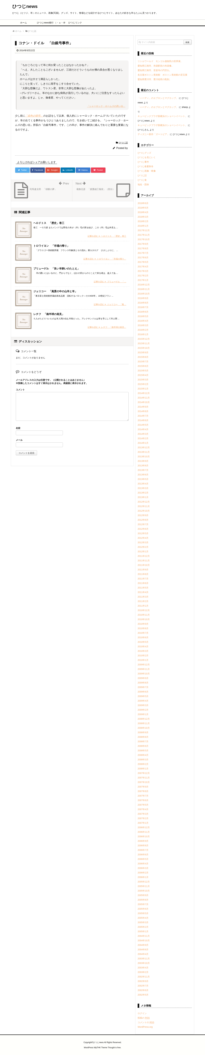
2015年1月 (143, 388)
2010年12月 (144, 610)
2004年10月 (144, 940)
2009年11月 (144, 669)
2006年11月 (144, 832)
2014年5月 (143, 425)
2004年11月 (144, 936)
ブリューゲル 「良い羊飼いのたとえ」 (56, 268)
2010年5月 (143, 642)
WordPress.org (145, 1027)
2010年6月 (143, 637)
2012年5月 (143, 533)
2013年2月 (143, 492)
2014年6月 (143, 420)
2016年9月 (143, 298)
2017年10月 (144, 239)
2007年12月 (144, 773)
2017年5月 (143, 262)
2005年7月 (143, 904)
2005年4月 (143, 918)
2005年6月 (143, 909)
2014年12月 (144, 393)
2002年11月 (144, 976)
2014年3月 (143, 434)
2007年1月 (143, 823)
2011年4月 (143, 592)
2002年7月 (143, 985)
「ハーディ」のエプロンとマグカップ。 (158, 98)
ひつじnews (25, 6)
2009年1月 (143, 714)
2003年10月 (144, 963)
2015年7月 (143, 361)
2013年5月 (143, 479)
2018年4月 (143, 212)
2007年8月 (143, 791)
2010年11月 (144, 615)
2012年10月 (144, 510)
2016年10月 (144, 293)
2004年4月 (143, 954)
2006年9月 (143, 841)
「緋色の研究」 (34, 115)
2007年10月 (144, 782)
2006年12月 (144, 827)
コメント (20, 389)
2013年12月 (144, 447)
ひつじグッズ (144, 153)
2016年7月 (143, 307)
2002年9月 (143, 981)
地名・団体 (143, 184)
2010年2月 (143, 655)
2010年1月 (143, 660)
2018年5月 (143, 207)
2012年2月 (143, 547)
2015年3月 (143, 379)
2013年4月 (143, 483)
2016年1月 (143, 334)
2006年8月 (143, 845)
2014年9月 (143, 406)
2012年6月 (143, 529)
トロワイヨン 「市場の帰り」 (51, 245)
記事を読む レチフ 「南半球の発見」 (107, 327)
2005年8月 (143, 899)
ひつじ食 (142, 180)
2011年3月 (143, 596)
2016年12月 (144, 284)
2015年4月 (143, 375)
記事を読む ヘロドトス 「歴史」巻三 (107, 236)
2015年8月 (143, 357)
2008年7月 (143, 741)
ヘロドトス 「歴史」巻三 (48, 223)
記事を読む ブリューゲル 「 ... (110, 281)
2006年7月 (143, 850)
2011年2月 (143, 601)
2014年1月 (143, 443)
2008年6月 (143, 746)
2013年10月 (144, 456)
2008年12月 (144, 719)
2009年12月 (144, 664)
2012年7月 (143, 524)
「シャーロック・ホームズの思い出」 (106, 106)
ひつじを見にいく (147, 157)
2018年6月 (143, 203)
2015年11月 (144, 343)
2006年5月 (143, 859)
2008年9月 (143, 732)
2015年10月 (144, 348)
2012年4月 (143, 538)
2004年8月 (143, 949)
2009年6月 (143, 691)
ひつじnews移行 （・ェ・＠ (49, 22)
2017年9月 (143, 244)
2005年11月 (144, 886)
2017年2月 (143, 275)
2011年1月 (143, 605)
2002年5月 (143, 994)
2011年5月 (143, 587)
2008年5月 (143, 750)
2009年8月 (143, 682)
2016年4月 (143, 321)
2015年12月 (144, 339)
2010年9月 (143, 624)
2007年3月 (143, 814)
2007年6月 (143, 800)
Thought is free (114, 1047)
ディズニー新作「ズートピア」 (153, 134)
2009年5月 (143, 696)
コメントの (146, 1022)
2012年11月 (144, 506)
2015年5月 (143, 370)
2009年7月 (143, 687)
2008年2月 (143, 764)
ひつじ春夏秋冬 (145, 166)
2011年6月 (143, 583)
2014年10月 (144, 402)
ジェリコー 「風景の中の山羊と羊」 (55, 291)
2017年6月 (143, 257)
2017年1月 (143, 280)
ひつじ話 (123, 142)
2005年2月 (143, 927)
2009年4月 (143, 700)
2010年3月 (143, 651)
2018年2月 (143, 221)
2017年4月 (143, 266)
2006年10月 (144, 836)
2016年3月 (143, 325)
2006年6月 (143, 854)
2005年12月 (144, 881)
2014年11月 (144, 397)
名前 (18, 428)
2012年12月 (144, 501)
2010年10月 (144, 619)
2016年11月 (144, 289)
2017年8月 (143, 248)
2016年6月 (143, 311)
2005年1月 (143, 931)
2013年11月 (144, 452)
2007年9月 (143, 786)
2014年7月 (143, 416)
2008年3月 (143, 759)
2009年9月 (143, 678)
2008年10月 (144, 728)
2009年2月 (143, 710)
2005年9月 (143, 895)
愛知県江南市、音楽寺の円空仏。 (154, 70)
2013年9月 (143, 461)
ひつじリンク (75, 22)
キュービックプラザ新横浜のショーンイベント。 (162, 116)
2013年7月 (143, 470)
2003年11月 (144, 958)
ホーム (23, 22)
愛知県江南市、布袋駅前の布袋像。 (156, 65)
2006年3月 (143, 868)
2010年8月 (143, 628)
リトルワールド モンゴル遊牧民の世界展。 (160, 61)
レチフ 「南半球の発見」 (48, 314)
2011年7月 (143, 578)
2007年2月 (143, 818)
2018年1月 (143, 226)
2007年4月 (143, 809)
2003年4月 (143, 967)
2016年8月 (143, 302)
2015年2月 (143, 384)
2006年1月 (143, 877)
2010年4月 (143, 646)
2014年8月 (143, 411)
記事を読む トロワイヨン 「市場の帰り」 (104, 259)
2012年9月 (143, 515)
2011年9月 (143, 569)
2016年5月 (143, 316)
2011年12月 (144, 556)
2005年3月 (143, 922)
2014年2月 (143, 438)
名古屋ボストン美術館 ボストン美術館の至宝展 (162, 74)
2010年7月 (143, 633)
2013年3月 (143, 488)
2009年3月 (143, 705)
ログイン (142, 1013)
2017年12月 (144, 230)
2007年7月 (143, 795)
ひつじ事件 (143, 162)
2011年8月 (143, 574)
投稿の (144, 1018)
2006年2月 (143, 872)
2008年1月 (143, 768)
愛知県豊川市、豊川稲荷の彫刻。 (154, 79)
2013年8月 (143, 465)
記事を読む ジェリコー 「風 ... (110, 304)
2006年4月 (143, 863)
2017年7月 (143, 253)
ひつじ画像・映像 (147, 171)
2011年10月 (144, 565)
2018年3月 (143, 216)
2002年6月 (143, 990)
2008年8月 (143, 737)
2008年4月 (143, 755)
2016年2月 (143, 330)
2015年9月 (143, 352)
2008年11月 (144, 723)
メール (19, 440)
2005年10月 (144, 890)
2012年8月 (143, 520)
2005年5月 (143, 913)
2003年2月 (143, 972)
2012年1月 (143, 551)
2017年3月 (143, 271)
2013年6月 (143, 474)
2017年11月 (144, 235)
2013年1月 (143, 497)
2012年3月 (143, 542)
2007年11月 (144, 777)
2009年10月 (144, 673)
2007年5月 (143, 804)
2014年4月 (143, 429)
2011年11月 (144, 560)
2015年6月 (143, 366)
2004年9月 (143, 945)
